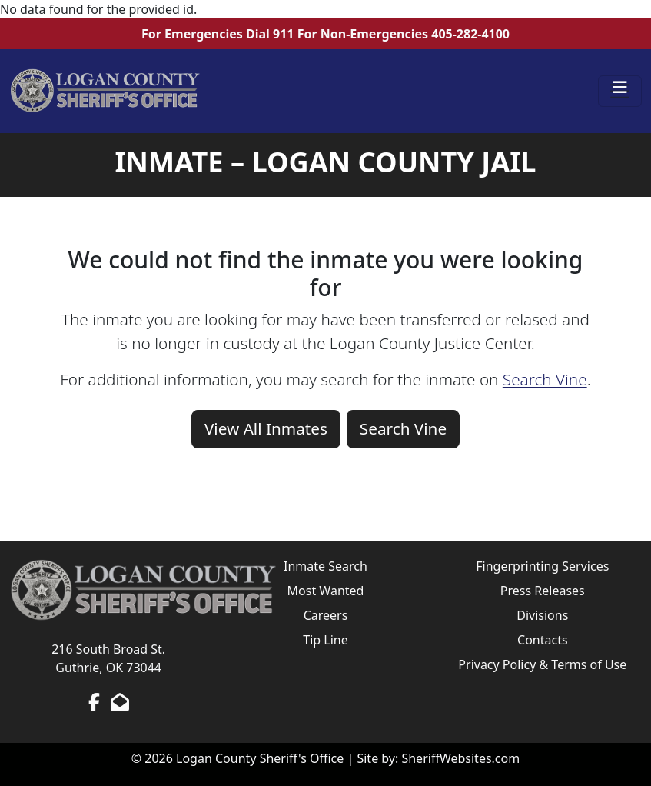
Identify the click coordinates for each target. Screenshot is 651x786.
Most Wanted (325, 590)
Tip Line (325, 639)
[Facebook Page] (94, 702)
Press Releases (542, 590)
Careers (326, 615)
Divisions (542, 615)
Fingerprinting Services (542, 566)
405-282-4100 (470, 33)
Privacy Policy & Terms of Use (542, 664)
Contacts (542, 639)
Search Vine (545, 379)
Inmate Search (325, 566)
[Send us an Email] (120, 702)
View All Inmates (265, 428)
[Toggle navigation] (620, 91)
